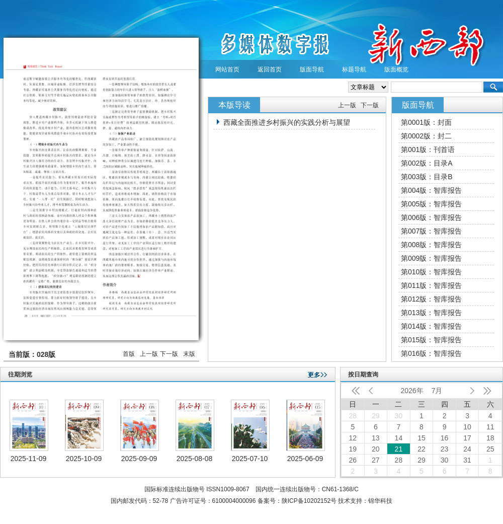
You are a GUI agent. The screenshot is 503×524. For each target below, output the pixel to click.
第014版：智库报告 (431, 326)
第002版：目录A (427, 163)
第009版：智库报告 (431, 258)
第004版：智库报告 (431, 190)
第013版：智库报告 (431, 313)
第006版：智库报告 (431, 217)
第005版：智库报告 (431, 204)
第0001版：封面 (426, 122)
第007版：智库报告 (431, 231)
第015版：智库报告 (431, 340)
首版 (129, 353)
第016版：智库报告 (431, 353)
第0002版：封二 (426, 136)
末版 (189, 353)
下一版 (169, 353)
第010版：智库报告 (431, 272)
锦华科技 (380, 500)
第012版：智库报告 (431, 299)
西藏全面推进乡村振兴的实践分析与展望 (286, 122)
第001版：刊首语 (428, 149)
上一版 (149, 353)
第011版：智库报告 (431, 285)
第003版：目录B (427, 177)
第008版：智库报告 (431, 245)
